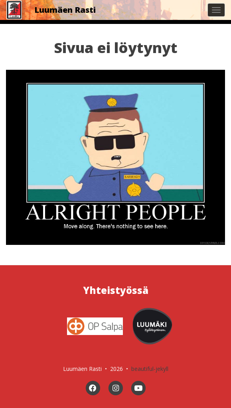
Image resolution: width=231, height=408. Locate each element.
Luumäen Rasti (65, 9)
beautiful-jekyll (149, 369)
